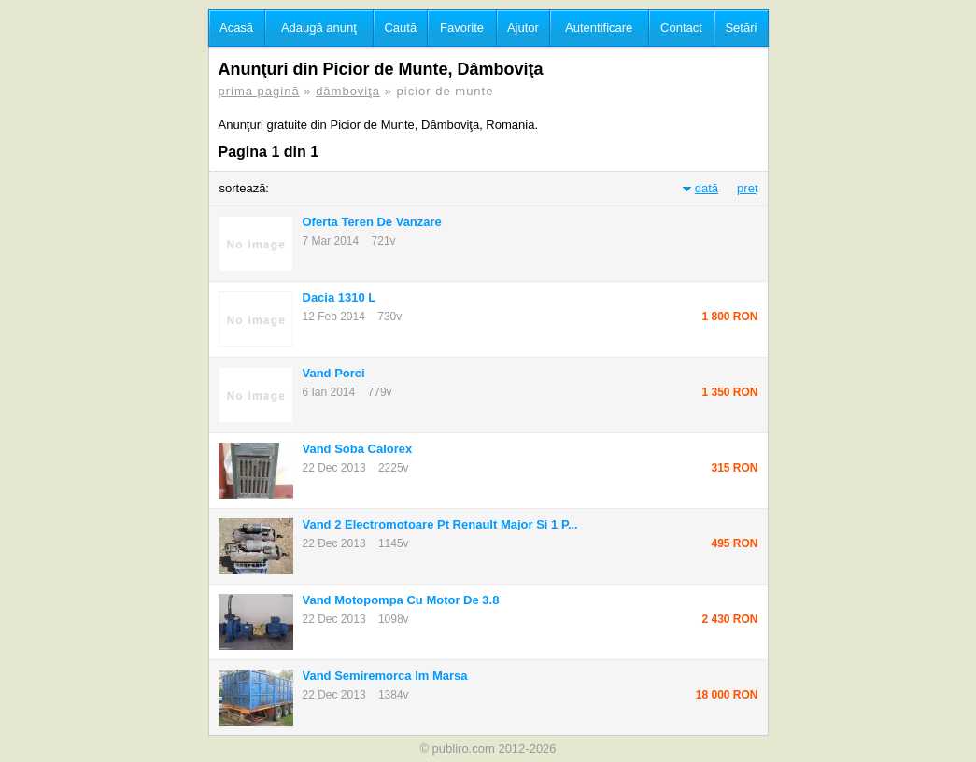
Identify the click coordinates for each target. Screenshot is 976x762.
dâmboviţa (348, 91)
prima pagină (259, 91)
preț (747, 188)
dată (706, 188)
